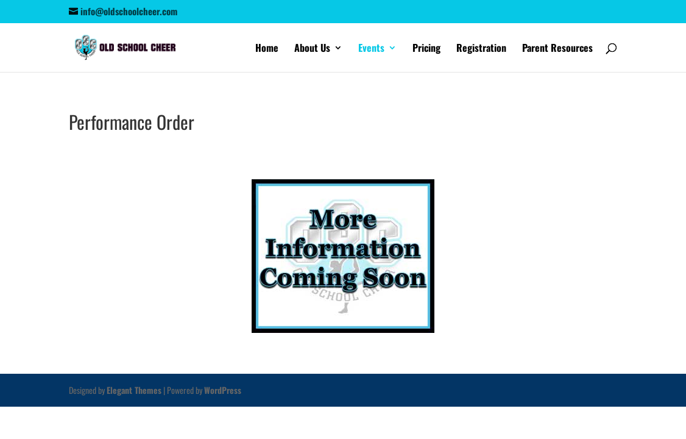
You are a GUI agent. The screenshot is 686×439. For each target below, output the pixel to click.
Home (266, 49)
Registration (481, 49)
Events (371, 49)
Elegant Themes (134, 390)
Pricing (426, 49)
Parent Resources (557, 49)
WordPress (222, 390)
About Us (312, 49)
